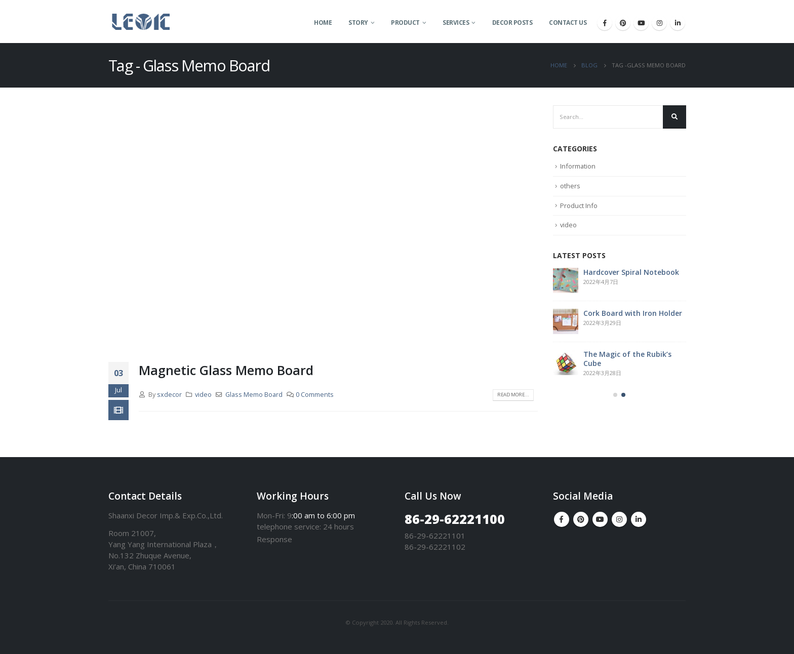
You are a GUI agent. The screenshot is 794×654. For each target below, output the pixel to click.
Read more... (511, 394)
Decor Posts (512, 22)
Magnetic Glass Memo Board (226, 370)
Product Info (579, 206)
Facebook (561, 519)
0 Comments (315, 394)
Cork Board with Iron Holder (632, 314)
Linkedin (638, 519)
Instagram (619, 519)
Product (405, 22)
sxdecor (169, 394)
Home (323, 22)
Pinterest (580, 519)
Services (456, 22)
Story (358, 22)
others (570, 186)
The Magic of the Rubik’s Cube (627, 359)
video (203, 394)
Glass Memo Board (254, 394)
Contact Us (567, 22)
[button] (615, 396)
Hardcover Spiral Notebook (631, 273)
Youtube (600, 519)
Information (578, 167)
